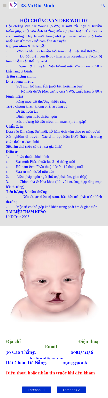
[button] (4, 5)
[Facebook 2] (71, 390)
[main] (54, 118)
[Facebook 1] (36, 390)
